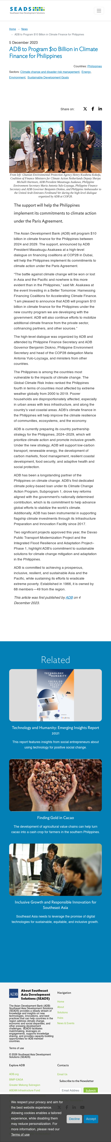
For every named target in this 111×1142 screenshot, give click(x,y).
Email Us (62, 1074)
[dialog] (55, 1118)
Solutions (62, 1012)
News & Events (65, 1023)
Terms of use (16, 1048)
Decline (74, 1119)
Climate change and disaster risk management (49, 72)
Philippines (94, 66)
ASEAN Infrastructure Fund (24, 1090)
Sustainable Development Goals (48, 77)
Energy (86, 72)
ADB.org (14, 1074)
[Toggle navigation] (99, 10)
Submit (91, 1091)
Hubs (60, 1018)
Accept (91, 1119)
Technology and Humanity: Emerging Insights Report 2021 (55, 730)
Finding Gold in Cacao (55, 817)
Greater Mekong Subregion (24, 1085)
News (24, 29)
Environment (17, 77)
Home (12, 29)
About (60, 1007)
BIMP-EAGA (16, 1079)
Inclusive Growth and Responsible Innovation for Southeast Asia (55, 905)
